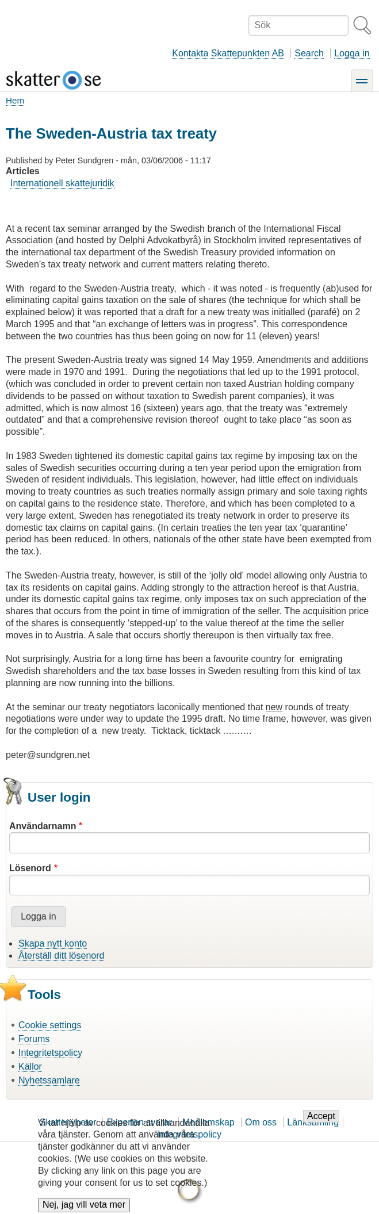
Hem (15, 100)
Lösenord (30, 868)
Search (309, 53)
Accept (321, 1124)
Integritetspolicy (50, 1053)
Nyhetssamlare (49, 1080)
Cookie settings (49, 1025)
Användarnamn (42, 826)
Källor (30, 1066)
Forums (33, 1039)
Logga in (351, 53)
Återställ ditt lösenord (61, 955)
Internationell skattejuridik (62, 183)
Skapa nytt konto (52, 943)
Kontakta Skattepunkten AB (228, 53)
